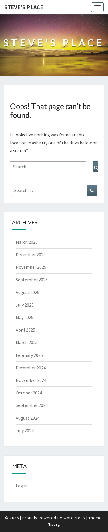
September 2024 (32, 405)
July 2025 (25, 305)
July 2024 (25, 430)
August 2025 (27, 292)
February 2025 (29, 355)
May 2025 (24, 317)
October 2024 (29, 393)
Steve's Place (23, 7)
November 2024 (31, 380)
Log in (22, 485)
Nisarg (54, 524)
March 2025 (27, 342)
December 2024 (31, 367)
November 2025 (31, 267)
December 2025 (31, 254)
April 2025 (25, 330)
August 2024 (27, 418)
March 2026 (27, 242)
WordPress (74, 517)
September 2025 (32, 279)
